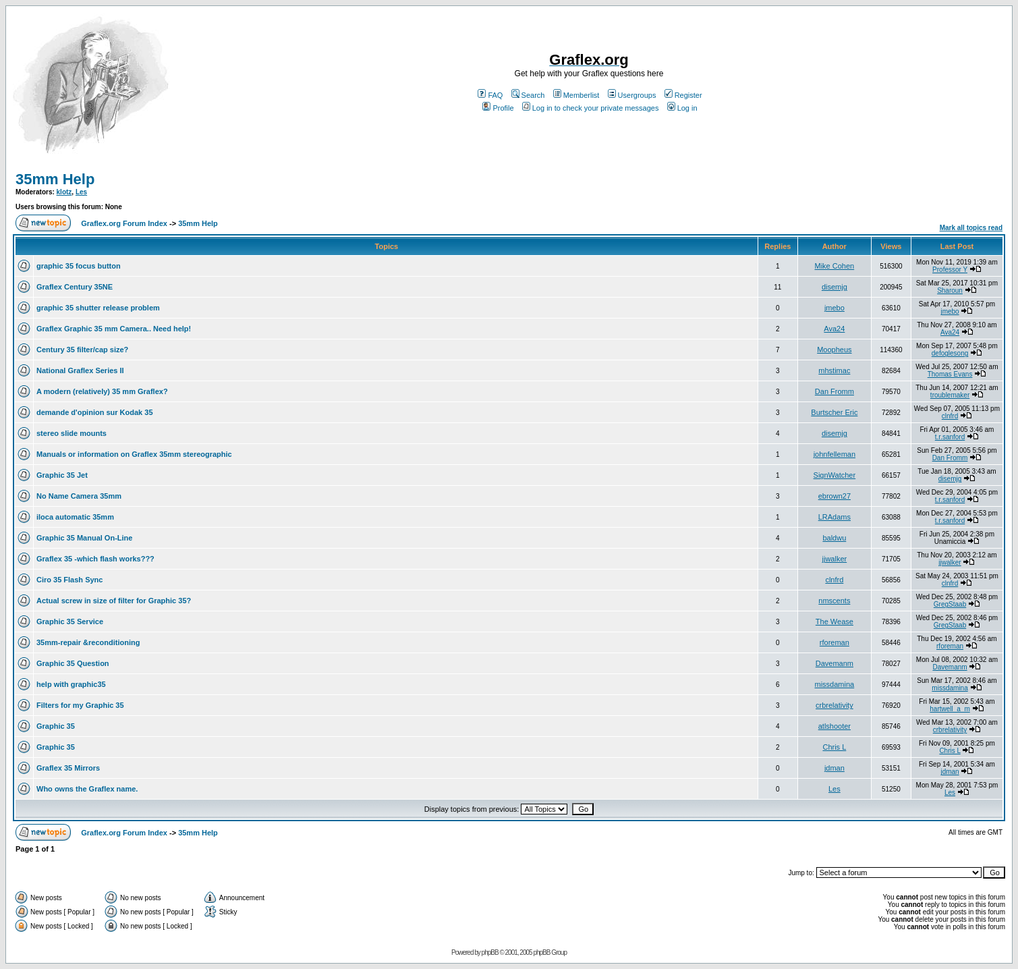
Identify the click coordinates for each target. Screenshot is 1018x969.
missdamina (835, 684)
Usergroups (632, 95)
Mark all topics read (971, 227)
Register (683, 95)
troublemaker (949, 395)
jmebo (834, 308)
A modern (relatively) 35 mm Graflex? (102, 391)
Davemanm (834, 663)
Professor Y (949, 269)
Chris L (834, 747)
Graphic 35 (55, 726)
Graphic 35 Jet (62, 475)
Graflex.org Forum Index (124, 223)
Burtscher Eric (834, 412)
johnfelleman (834, 454)
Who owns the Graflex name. (87, 789)
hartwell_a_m (949, 709)
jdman (834, 768)
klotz (64, 192)
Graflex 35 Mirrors (68, 768)
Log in (682, 108)
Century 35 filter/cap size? (82, 349)
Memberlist (576, 95)
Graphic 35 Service (69, 621)
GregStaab (950, 604)
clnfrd (950, 416)
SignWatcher (835, 475)
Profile (497, 108)
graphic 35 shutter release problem (98, 308)
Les (81, 192)
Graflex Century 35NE (74, 287)
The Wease (834, 621)
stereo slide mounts (71, 433)
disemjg (834, 287)
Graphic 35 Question (72, 663)
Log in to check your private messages (590, 108)
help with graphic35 (71, 684)
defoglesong (950, 353)
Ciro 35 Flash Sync (69, 580)
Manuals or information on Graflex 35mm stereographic (134, 454)
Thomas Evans (950, 374)
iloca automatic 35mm (75, 517)
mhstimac (834, 370)
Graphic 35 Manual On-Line (84, 538)
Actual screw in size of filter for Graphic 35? (113, 601)
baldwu (834, 538)
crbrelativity (834, 705)
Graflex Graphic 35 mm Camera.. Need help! (113, 329)
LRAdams (834, 517)
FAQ (490, 95)
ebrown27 (834, 496)
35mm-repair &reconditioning (88, 642)
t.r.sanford (950, 437)
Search (528, 95)
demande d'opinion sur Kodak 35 (94, 412)
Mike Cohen (835, 266)
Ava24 (834, 329)
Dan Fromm (834, 391)
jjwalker (834, 559)
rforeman (834, 642)
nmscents (834, 601)
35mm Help (55, 179)
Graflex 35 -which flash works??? (95, 559)
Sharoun (950, 290)
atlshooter (834, 726)
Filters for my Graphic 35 (80, 705)
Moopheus (834, 349)
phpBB (490, 952)
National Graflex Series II (80, 370)
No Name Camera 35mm (78, 496)
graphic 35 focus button (78, 266)
